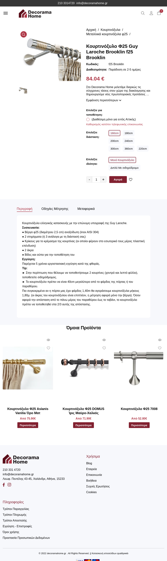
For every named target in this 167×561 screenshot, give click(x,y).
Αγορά (118, 179)
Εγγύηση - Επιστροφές (17, 526)
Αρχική (91, 30)
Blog (89, 463)
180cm (128, 133)
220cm (143, 148)
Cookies (91, 492)
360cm (128, 148)
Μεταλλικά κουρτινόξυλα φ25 (107, 34)
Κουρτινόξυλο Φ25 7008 (139, 409)
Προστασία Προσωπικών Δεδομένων (26, 537)
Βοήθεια (91, 480)
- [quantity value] (89, 179)
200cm (114, 140)
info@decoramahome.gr (91, 3)
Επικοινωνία (94, 474)
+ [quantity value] (103, 179)
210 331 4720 (11, 469)
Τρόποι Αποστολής (15, 520)
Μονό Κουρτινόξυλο (122, 159)
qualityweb (122, 553)
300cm (114, 148)
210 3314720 (66, 3)
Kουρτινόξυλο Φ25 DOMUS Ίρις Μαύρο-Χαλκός (83, 411)
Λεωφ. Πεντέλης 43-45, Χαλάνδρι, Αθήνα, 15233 (34, 478)
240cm (128, 140)
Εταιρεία (91, 469)
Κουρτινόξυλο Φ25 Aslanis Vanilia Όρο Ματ (27, 411)
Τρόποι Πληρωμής (14, 514)
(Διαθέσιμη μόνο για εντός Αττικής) (114, 119)
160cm (114, 133)
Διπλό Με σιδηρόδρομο (124, 167)
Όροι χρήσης (11, 532)
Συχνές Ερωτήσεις (98, 486)
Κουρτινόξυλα (110, 30)
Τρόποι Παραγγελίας (16, 508)
